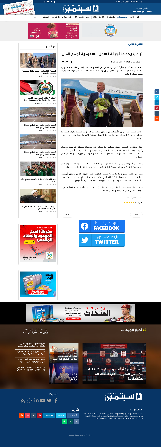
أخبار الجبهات (137, 363)
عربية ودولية (38, 103)
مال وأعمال (110, 17)
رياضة (94, 17)
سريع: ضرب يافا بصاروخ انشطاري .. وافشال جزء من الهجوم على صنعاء (31, 345)
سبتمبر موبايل (130, 1)
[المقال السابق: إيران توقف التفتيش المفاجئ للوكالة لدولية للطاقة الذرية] (67, 215)
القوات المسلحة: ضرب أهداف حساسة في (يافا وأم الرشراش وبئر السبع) (30, 361)
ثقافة (101, 17)
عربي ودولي (122, 17)
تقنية (81, 17)
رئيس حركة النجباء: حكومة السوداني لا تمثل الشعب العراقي (39, 207)
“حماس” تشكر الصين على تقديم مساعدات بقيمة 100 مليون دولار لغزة (40, 99)
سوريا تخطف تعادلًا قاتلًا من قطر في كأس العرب (38, 180)
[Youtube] (48, 1)
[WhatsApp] (44, 1)
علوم (88, 17)
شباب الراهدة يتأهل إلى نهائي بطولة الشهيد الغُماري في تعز (40, 126)
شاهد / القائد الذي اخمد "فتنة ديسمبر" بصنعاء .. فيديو (39, 72)
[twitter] (51, 1)
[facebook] (54, 1)
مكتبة (118, 1)
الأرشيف (46, 17)
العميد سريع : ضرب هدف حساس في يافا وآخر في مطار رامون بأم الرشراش (31, 368)
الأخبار (132, 17)
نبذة (141, 1)
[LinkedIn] (36, 401)
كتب (122, 1)
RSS (137, 1)
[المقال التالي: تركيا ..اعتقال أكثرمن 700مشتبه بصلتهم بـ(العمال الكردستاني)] (136, 215)
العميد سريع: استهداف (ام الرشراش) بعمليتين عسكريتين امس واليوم (31, 353)
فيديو (56, 17)
